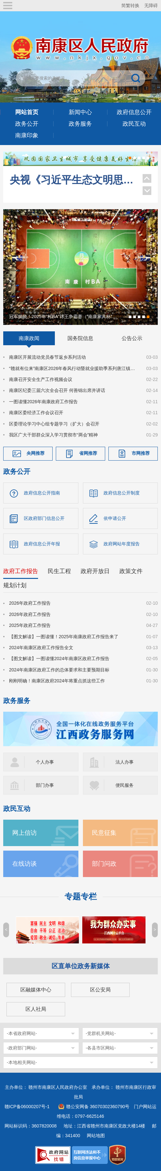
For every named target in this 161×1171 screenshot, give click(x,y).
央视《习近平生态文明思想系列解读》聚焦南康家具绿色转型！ (73, 179)
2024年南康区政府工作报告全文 (41, 647)
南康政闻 (29, 338)
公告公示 (132, 338)
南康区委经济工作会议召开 (36, 412)
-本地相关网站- (22, 1062)
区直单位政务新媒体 (81, 966)
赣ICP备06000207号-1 (27, 1106)
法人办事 (125, 762)
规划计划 (14, 585)
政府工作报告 (20, 571)
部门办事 (45, 785)
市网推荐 (141, 453)
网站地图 (96, 1135)
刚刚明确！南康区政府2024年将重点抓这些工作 (57, 680)
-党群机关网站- (101, 1033)
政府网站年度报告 (122, 543)
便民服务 (125, 785)
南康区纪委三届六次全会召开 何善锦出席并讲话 (57, 390)
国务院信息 (80, 338)
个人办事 (45, 762)
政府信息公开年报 (42, 543)
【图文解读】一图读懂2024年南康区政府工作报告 (59, 658)
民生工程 (59, 571)
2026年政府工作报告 (30, 603)
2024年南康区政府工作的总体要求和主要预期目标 (59, 669)
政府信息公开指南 (42, 492)
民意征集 (104, 832)
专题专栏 (81, 896)
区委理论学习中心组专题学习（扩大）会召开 (54, 423)
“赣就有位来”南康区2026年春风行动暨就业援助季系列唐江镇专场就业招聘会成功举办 (73, 368)
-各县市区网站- (101, 1047)
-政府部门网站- (22, 1047)
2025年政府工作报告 (30, 625)
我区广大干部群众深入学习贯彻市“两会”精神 (53, 434)
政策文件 (131, 571)
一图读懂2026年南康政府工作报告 (43, 401)
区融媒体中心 (35, 989)
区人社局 (35, 1009)
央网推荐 (35, 453)
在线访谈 (24, 863)
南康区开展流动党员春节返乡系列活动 (47, 357)
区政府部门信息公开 (44, 518)
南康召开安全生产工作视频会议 (40, 379)
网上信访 (24, 832)
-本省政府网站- (22, 1033)
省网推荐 (88, 453)
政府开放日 (95, 571)
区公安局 (100, 989)
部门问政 (104, 863)
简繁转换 (130, 5)
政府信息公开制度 (122, 492)
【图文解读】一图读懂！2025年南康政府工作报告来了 (63, 636)
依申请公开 (115, 518)
